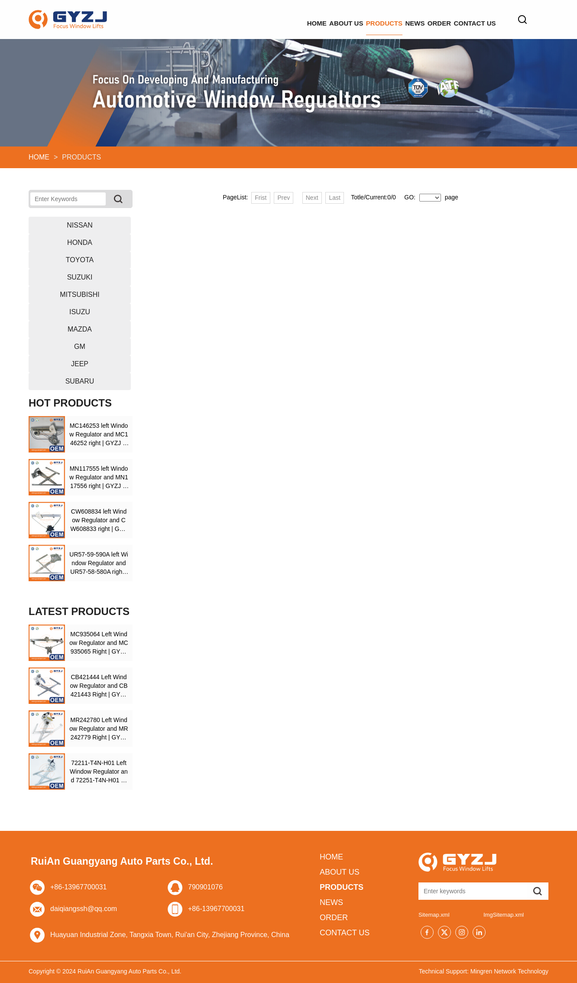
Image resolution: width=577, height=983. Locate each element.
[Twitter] (444, 932)
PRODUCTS (313, 19)
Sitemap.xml (434, 914)
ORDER (408, 19)
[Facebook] (427, 932)
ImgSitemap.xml (503, 914)
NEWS (363, 19)
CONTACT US (465, 19)
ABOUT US (254, 19)
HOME (204, 19)
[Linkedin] (479, 932)
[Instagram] (461, 932)
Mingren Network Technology (509, 971)
